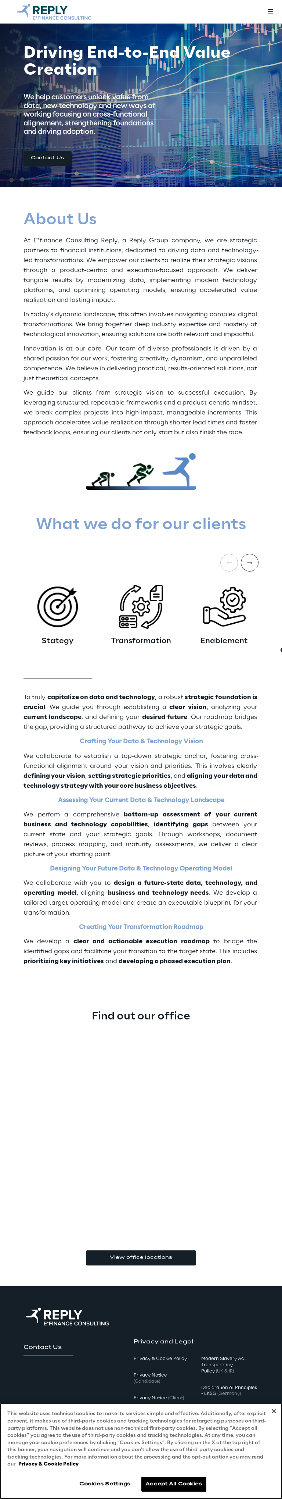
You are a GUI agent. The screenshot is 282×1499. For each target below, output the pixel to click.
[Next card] (249, 563)
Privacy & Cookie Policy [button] (160, 1358)
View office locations (141, 1257)
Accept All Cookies (173, 1484)
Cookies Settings (104, 1484)
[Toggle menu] (270, 12)
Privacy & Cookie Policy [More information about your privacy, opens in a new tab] (48, 1464)
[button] (48, 158)
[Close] (274, 1411)
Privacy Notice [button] (150, 1378)
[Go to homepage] (54, 12)
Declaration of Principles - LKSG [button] (229, 1390)
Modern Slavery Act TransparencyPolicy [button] (223, 1365)
